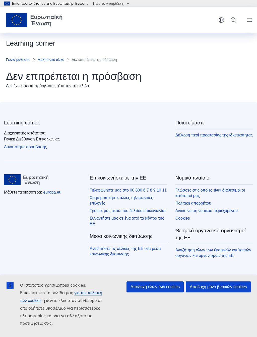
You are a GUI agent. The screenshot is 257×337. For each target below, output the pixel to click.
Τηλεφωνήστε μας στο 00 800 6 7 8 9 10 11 (128, 190)
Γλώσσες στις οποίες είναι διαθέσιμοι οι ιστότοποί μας (210, 193)
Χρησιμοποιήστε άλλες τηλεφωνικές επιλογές (121, 200)
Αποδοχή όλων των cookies (155, 287)
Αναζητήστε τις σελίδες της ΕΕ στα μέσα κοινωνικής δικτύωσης (125, 251)
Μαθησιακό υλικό (51, 60)
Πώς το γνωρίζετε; (111, 3)
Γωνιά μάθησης (18, 60)
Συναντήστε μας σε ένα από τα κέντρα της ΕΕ (127, 221)
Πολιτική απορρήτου (193, 203)
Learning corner (21, 122)
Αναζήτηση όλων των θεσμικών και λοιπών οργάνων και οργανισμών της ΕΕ (213, 253)
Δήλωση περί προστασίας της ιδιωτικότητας (214, 135)
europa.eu (52, 192)
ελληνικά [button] (221, 20)
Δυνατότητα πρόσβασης (25, 147)
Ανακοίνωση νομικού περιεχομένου (206, 211)
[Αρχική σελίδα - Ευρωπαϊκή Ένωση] (34, 20)
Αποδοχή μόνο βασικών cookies (218, 287)
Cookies (182, 218)
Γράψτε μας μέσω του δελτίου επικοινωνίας (128, 211)
